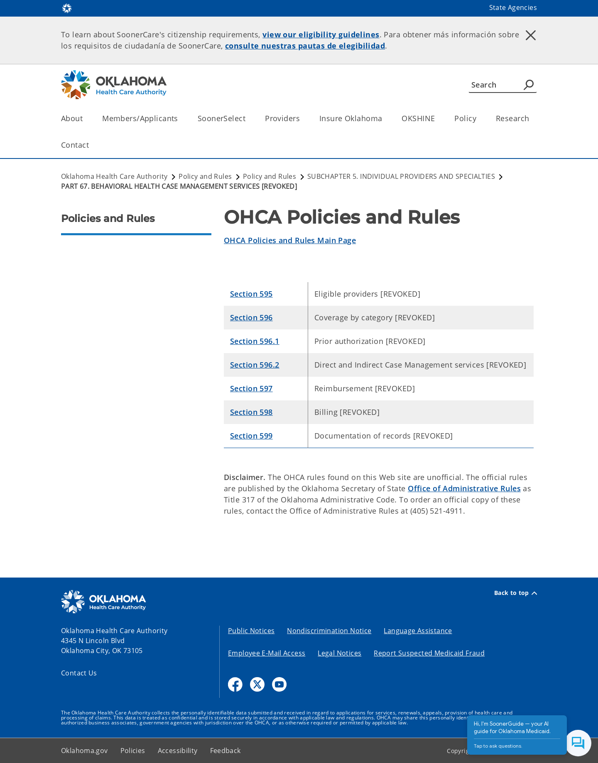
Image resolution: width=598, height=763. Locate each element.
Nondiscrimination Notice (329, 630)
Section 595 (251, 294)
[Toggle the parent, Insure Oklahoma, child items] (384, 118)
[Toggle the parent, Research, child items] (531, 118)
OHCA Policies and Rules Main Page (290, 240)
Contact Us (79, 673)
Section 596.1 (254, 341)
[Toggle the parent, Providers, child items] (302, 118)
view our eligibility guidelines (320, 34)
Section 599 (251, 436)
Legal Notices (339, 653)
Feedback (225, 750)
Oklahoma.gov (84, 750)
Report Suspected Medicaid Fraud (429, 653)
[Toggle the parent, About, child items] (85, 118)
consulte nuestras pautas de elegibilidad (305, 46)
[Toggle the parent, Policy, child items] (479, 118)
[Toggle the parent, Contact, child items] (91, 145)
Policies (132, 750)
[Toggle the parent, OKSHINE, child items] (437, 118)
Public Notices (251, 630)
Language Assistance (418, 630)
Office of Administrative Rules (464, 488)
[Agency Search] (528, 84)
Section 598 (251, 412)
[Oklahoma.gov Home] (67, 8)
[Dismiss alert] (530, 35)
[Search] (502, 84)
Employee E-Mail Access (266, 653)
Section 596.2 (254, 365)
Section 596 (251, 317)
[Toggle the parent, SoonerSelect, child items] (248, 118)
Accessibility (178, 750)
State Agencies (513, 7)
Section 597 (251, 388)
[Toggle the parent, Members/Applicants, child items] (181, 118)
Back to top (515, 593)
